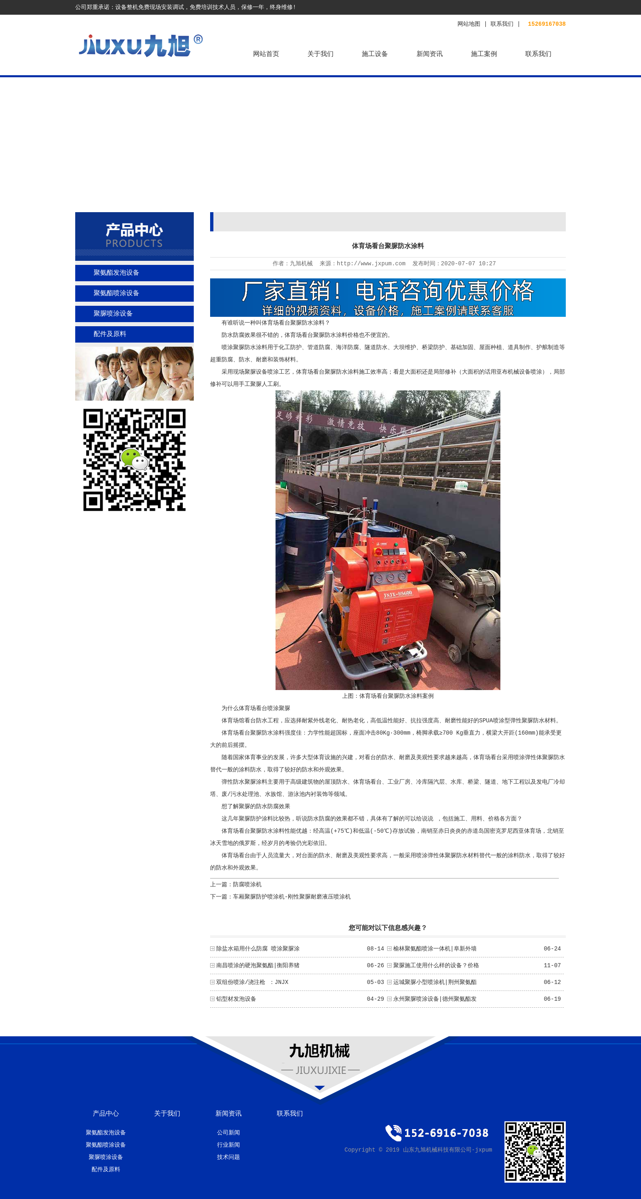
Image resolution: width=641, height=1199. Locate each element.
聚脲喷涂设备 (113, 314)
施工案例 (484, 54)
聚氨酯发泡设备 (116, 273)
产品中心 (106, 1114)
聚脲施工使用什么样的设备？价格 (436, 965)
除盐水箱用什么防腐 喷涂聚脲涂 (258, 949)
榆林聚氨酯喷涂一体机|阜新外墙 (435, 949)
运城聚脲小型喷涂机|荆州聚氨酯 (435, 982)
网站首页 (266, 54)
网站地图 (468, 24)
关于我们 (320, 54)
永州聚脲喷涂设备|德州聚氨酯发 (435, 999)
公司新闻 (228, 1133)
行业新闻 (228, 1145)
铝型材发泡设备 (236, 999)
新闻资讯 (430, 54)
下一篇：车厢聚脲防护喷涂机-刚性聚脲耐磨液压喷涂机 (280, 897)
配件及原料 (110, 334)
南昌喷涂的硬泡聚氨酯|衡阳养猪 (258, 965)
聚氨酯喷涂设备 (116, 293)
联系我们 (502, 24)
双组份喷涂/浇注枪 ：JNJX (252, 982)
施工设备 (375, 54)
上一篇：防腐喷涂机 (236, 884)
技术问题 (228, 1157)
